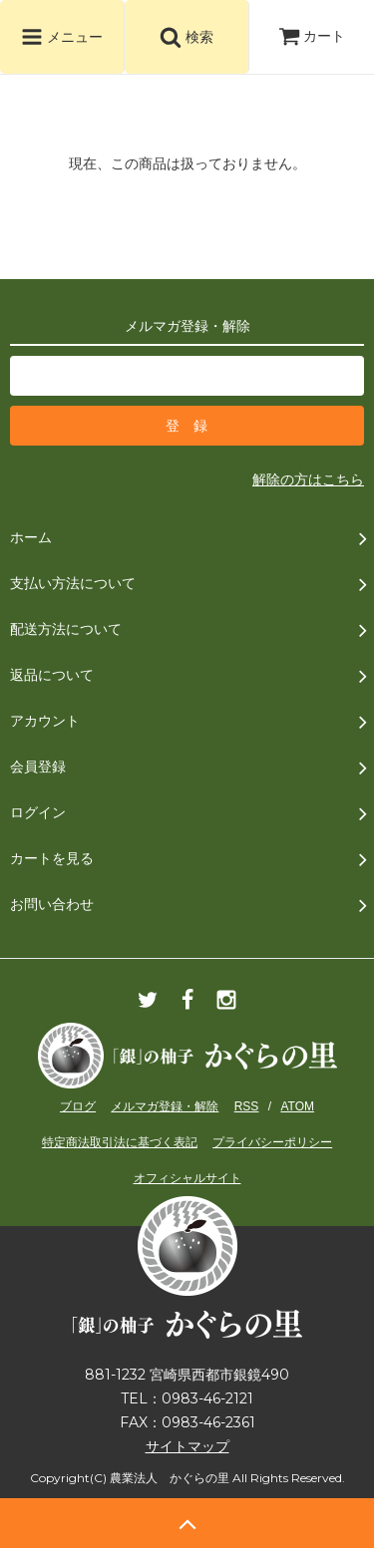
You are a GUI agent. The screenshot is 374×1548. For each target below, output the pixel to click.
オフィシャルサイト (187, 1178)
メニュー (62, 37)
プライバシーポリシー (272, 1142)
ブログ (78, 1106)
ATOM (297, 1106)
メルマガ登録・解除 (164, 1106)
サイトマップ (187, 1446)
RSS (246, 1106)
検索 (186, 37)
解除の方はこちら (308, 479)
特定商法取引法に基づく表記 (119, 1142)
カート (312, 36)
